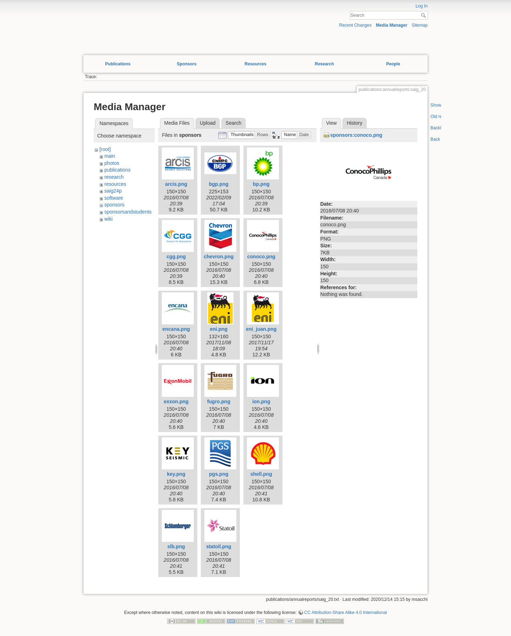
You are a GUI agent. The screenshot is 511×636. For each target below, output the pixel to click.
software (113, 198)
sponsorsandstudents (128, 212)
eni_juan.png (261, 329)
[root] (105, 149)
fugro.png (218, 401)
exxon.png (176, 401)
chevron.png (218, 256)
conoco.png (261, 256)
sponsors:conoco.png (356, 135)
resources (115, 184)
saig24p (113, 191)
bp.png (261, 184)
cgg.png (176, 256)
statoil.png (218, 546)
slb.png (176, 546)
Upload (207, 123)
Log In (422, 6)
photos (111, 163)
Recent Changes (355, 25)
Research (324, 63)
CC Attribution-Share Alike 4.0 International (345, 612)
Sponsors (186, 63)
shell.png (261, 474)
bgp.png (219, 184)
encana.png (176, 329)
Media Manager (391, 25)
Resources (255, 63)
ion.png (261, 401)
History (354, 123)
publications (117, 170)
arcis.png (176, 184)
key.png (176, 474)
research (113, 177)
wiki (108, 219)
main (109, 156)
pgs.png (218, 474)
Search (424, 15)
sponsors (114, 204)
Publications (117, 63)
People (393, 63)
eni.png (218, 329)
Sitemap (420, 25)
